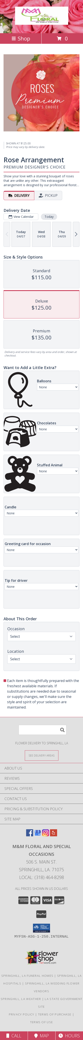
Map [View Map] (41, 1036)
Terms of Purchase (54, 1014)
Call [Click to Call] (13, 1036)
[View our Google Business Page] (37, 834)
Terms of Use (41, 1022)
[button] (41, 928)
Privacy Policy (21, 1014)
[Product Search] (42, 730)
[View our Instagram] (45, 834)
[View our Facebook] (29, 834)
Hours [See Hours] (69, 1036)
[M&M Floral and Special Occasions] (41, 22)
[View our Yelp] (53, 834)
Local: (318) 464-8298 (41, 877)
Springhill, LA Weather (21, 999)
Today (49, 217)
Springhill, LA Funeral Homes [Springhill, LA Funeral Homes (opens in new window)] (27, 976)
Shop (21, 38)
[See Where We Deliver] (41, 755)
